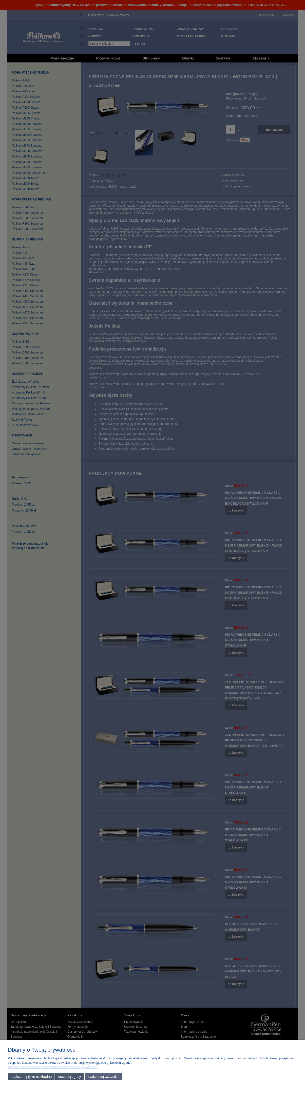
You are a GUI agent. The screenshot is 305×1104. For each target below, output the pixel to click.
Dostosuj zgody (69, 1077)
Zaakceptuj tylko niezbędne (31, 1077)
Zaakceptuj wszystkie (103, 1077)
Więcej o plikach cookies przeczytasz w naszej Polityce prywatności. (52, 1067)
